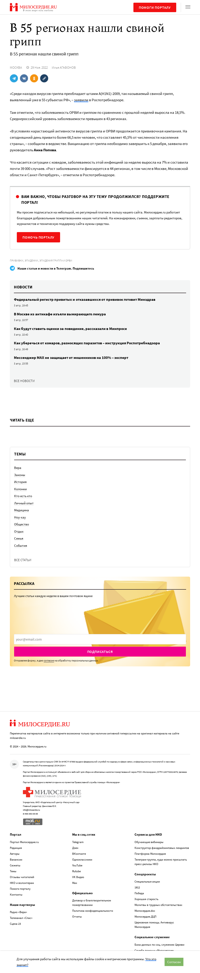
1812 (137, 887)
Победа (139, 893)
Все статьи (22, 560)
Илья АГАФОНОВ (64, 67)
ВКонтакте (79, 854)
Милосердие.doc (145, 911)
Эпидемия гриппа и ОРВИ (55, 260)
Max (74, 883)
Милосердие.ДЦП (145, 916)
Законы (19, 475)
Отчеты (77, 916)
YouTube (77, 865)
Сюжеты (15, 865)
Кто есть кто (23, 496)
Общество (21, 524)
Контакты (16, 894)
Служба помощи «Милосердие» (154, 950)
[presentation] (100, 639)
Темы (13, 871)
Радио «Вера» (18, 912)
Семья (18, 538)
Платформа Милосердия (150, 854)
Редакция (16, 848)
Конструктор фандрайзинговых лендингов (162, 848)
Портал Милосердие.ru (24, 842)
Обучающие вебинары (149, 842)
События (20, 545)
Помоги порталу (155, 7)
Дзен (75, 848)
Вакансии (16, 859)
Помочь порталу (38, 237)
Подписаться (100, 651)
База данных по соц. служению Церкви (159, 945)
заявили (81, 99)
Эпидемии (31, 260)
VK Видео (78, 877)
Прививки (16, 260)
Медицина (21, 510)
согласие (49, 660)
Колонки (20, 489)
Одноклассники (82, 859)
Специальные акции (147, 881)
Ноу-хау (20, 517)
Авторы (15, 854)
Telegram (78, 842)
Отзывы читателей (22, 877)
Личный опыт (24, 503)
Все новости (24, 381)
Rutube (76, 871)
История (20, 482)
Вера (17, 468)
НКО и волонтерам (22, 883)
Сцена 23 (15, 924)
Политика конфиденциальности (92, 911)
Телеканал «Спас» (21, 918)
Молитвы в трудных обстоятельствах (158, 905)
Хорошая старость (146, 899)
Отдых (19, 531)
